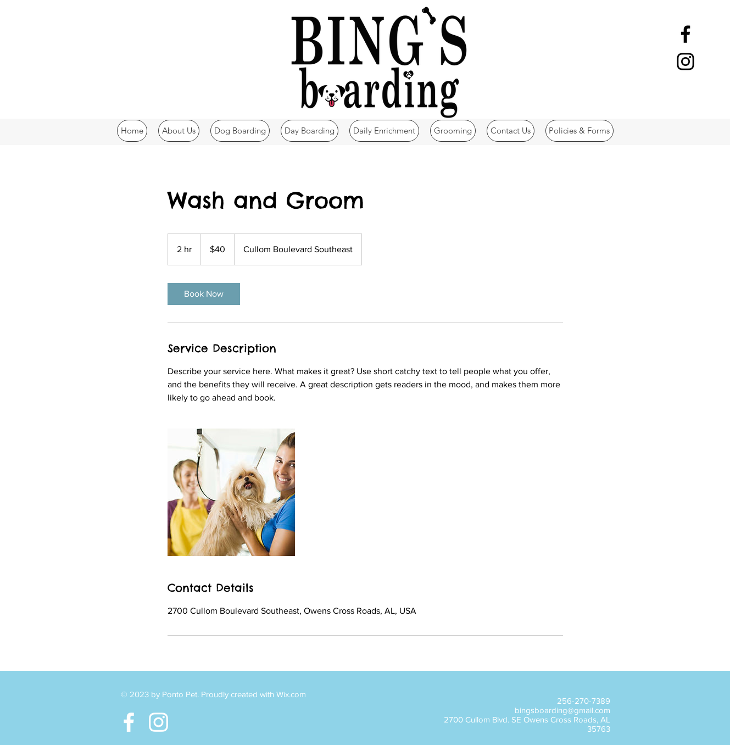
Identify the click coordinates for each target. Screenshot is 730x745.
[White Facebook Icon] (129, 722)
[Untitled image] (231, 492)
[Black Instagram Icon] (685, 61)
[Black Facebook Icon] (685, 34)
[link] (204, 294)
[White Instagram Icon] (158, 722)
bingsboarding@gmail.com (562, 710)
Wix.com (291, 694)
